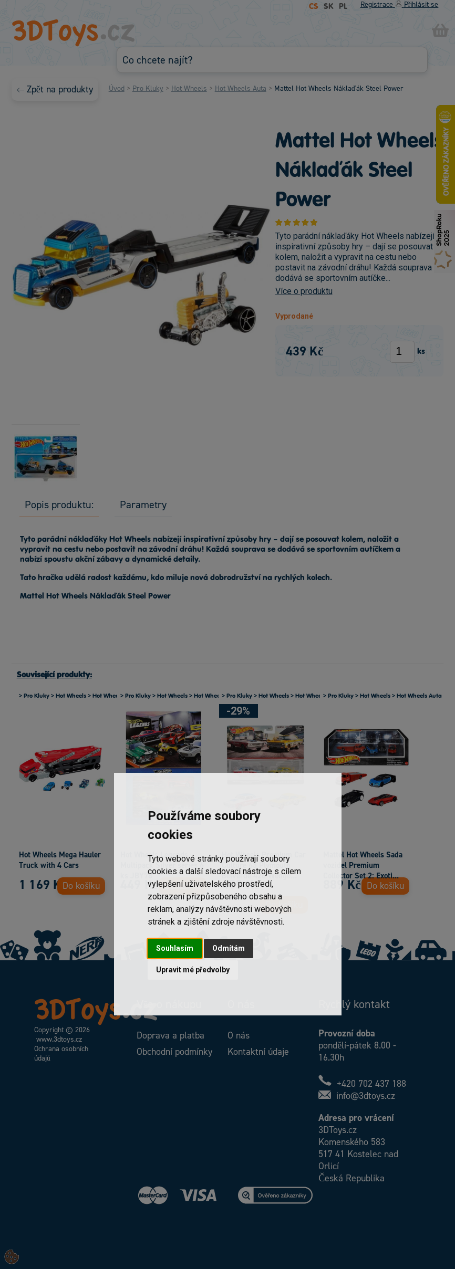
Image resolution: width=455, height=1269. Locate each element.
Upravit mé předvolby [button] (193, 970)
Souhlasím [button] (174, 948)
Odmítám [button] (228, 948)
